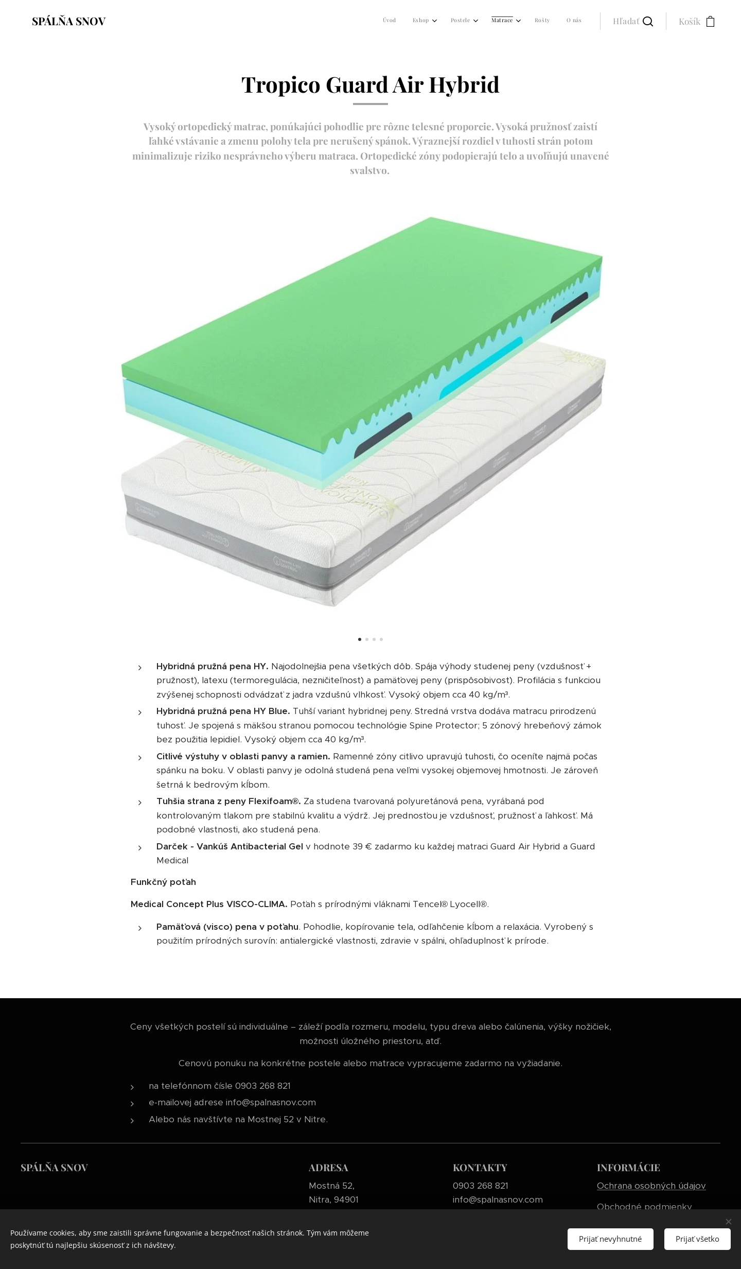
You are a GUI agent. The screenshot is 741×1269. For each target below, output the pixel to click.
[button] (633, 21)
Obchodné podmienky (644, 1206)
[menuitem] (486, 21)
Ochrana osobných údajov (651, 1185)
